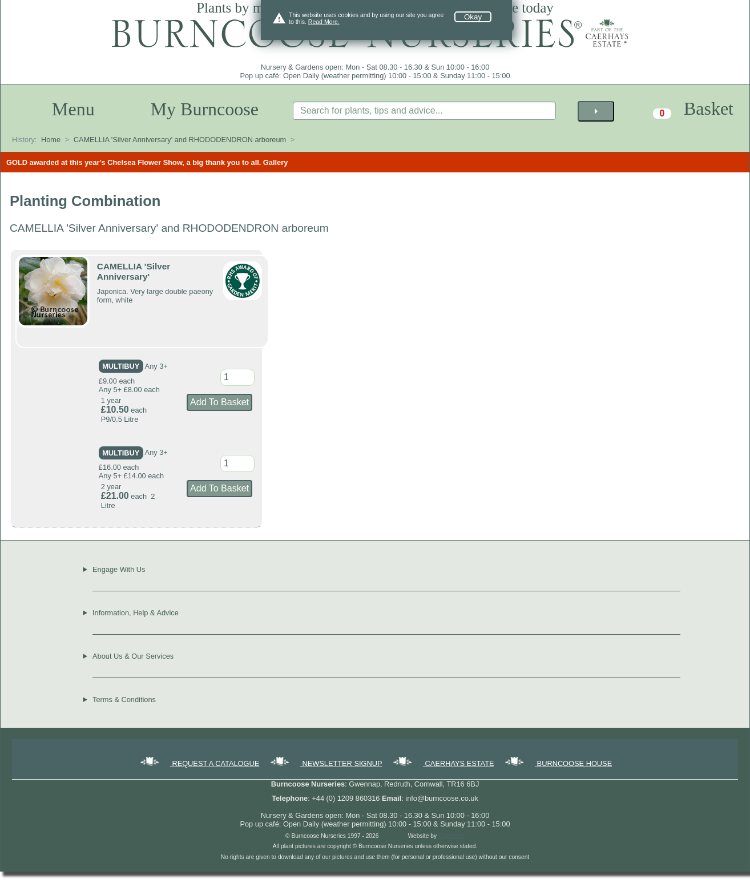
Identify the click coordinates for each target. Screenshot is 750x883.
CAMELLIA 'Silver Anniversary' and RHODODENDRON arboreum (180, 139)
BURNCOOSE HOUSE (557, 763)
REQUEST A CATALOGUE (198, 763)
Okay (473, 17)
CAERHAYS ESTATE (442, 763)
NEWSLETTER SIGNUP (325, 763)
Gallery (275, 162)
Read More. (324, 21)
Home (51, 139)
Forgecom (451, 836)
